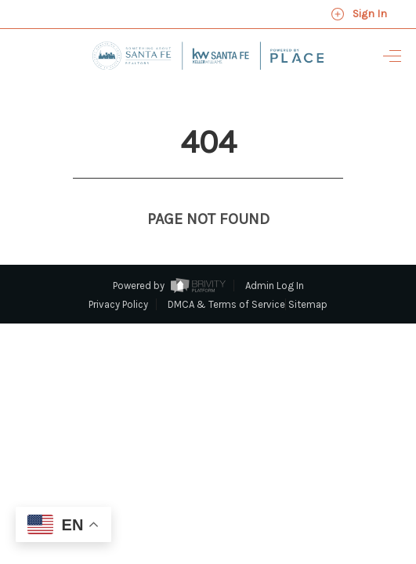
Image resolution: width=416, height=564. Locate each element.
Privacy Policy (118, 275)
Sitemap (307, 275)
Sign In (359, 14)
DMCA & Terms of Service (226, 275)
